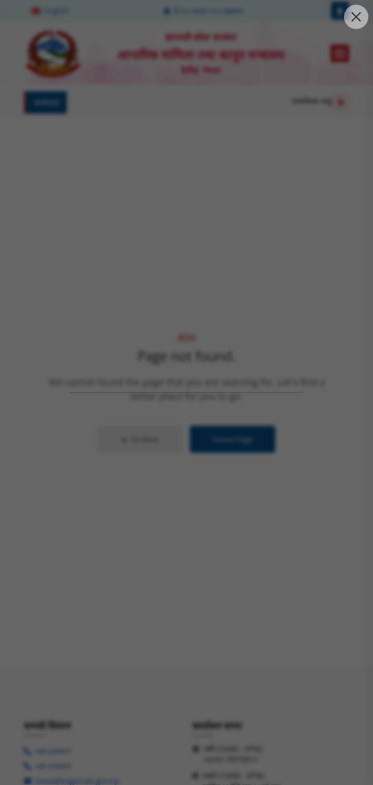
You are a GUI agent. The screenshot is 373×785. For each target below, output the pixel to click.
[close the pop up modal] (356, 17)
